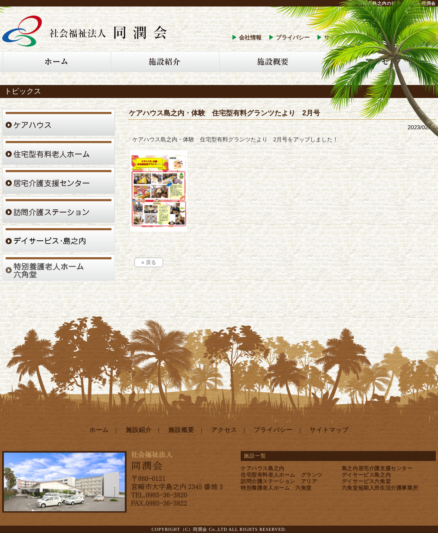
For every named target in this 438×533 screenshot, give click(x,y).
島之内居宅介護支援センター (377, 468)
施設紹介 (139, 430)
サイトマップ (329, 430)
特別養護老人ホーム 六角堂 (276, 488)
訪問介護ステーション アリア (279, 481)
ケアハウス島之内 (262, 468)
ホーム (99, 430)
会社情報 (250, 37)
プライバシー (293, 37)
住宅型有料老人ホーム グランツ (282, 475)
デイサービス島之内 (366, 475)
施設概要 (181, 430)
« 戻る (148, 262)
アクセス (224, 430)
